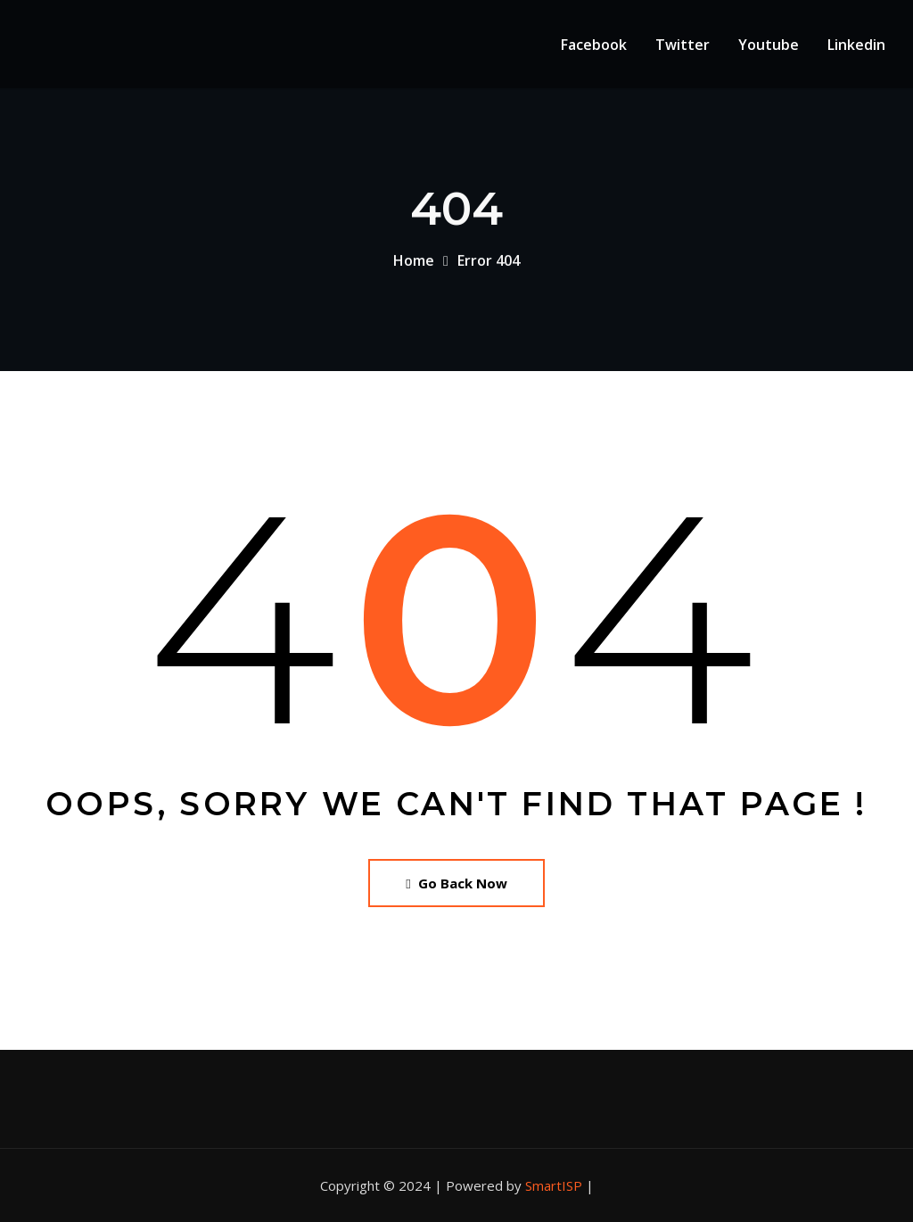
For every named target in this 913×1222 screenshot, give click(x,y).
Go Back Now (456, 883)
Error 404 (488, 266)
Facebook (594, 44)
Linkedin (856, 44)
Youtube (768, 44)
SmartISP (553, 1185)
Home (413, 266)
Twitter (682, 44)
